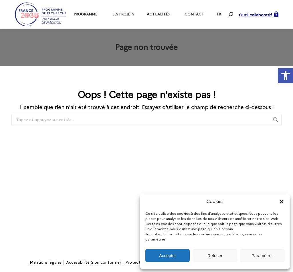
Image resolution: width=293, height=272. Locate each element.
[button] (281, 201)
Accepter (167, 255)
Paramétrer (262, 255)
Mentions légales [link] (46, 262)
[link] (285, 75)
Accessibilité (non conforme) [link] (93, 262)
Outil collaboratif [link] (255, 14)
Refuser (215, 255)
